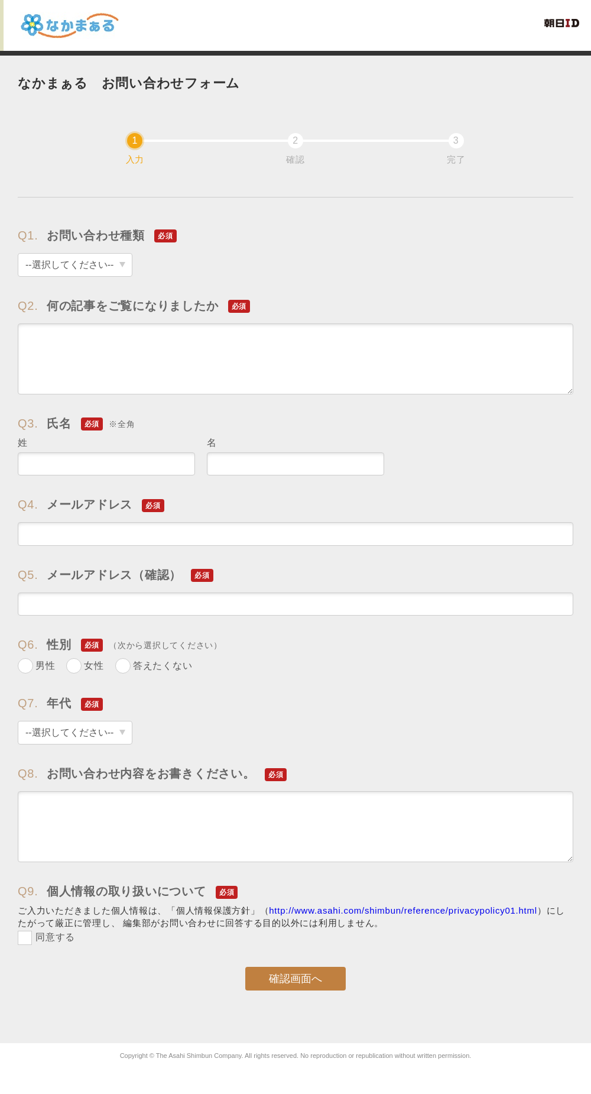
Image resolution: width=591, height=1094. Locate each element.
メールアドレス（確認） (115, 575)
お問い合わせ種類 (97, 235)
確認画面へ (295, 979)
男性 (45, 666)
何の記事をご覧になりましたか (134, 306)
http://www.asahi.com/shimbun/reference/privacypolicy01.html (403, 910)
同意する (55, 937)
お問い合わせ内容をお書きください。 (152, 774)
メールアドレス (91, 505)
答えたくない (163, 666)
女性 (94, 666)
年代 (60, 703)
